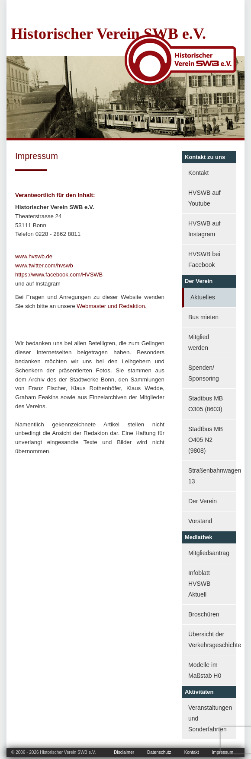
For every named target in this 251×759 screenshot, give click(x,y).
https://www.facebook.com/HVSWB (59, 274)
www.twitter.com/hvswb (44, 265)
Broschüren (203, 614)
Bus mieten (203, 317)
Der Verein (202, 501)
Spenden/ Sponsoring (203, 373)
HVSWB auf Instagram (204, 229)
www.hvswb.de (33, 256)
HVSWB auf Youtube (204, 198)
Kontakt (198, 172)
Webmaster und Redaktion (111, 306)
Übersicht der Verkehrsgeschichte (212, 639)
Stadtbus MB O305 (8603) (205, 404)
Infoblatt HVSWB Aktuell (199, 583)
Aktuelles (202, 297)
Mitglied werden (198, 342)
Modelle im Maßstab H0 (204, 670)
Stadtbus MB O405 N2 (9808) (205, 440)
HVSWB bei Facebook (204, 259)
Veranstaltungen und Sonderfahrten (210, 718)
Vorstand (200, 521)
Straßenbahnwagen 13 (212, 476)
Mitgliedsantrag (208, 552)
